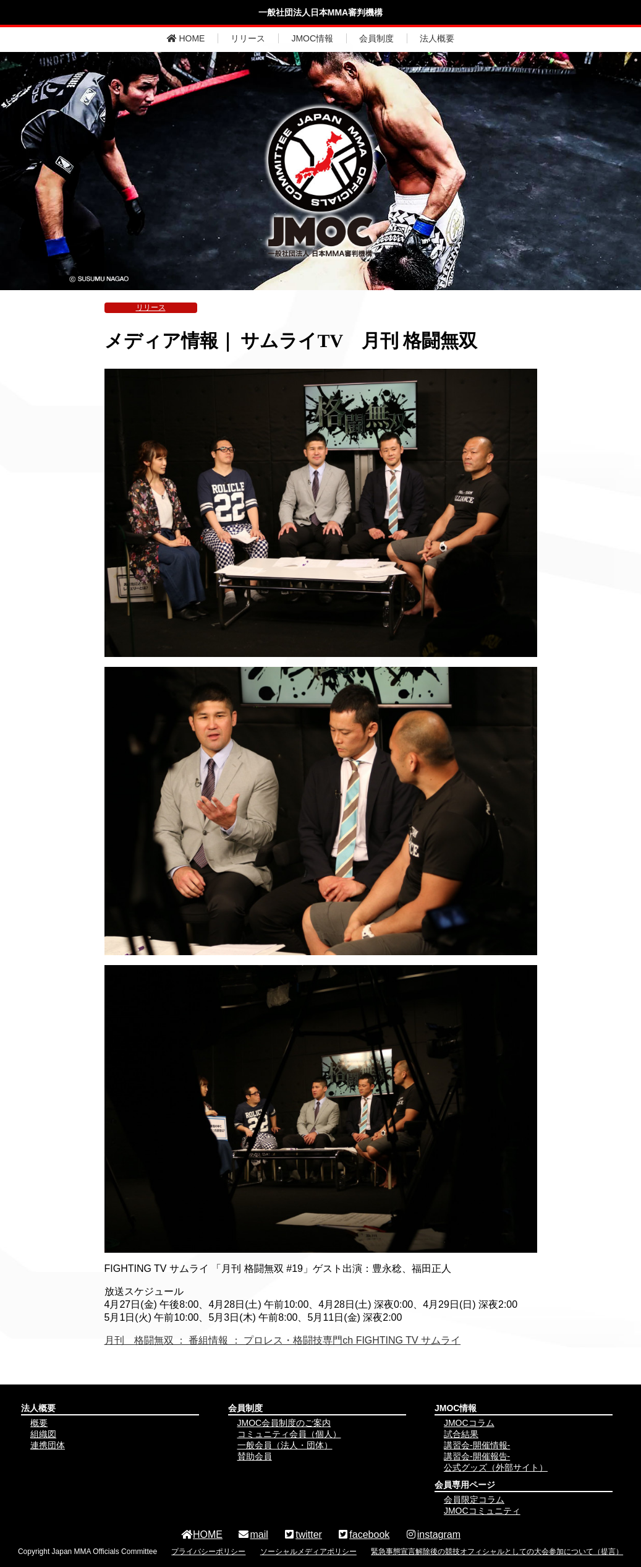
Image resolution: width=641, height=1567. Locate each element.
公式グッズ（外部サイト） (496, 1467)
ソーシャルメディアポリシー (308, 1551)
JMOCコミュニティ (482, 1511)
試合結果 (461, 1434)
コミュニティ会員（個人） (289, 1434)
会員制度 (376, 38)
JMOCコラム (469, 1423)
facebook (363, 1534)
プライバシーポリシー (208, 1551)
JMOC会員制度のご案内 (284, 1423)
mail (252, 1534)
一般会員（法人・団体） (285, 1445)
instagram (433, 1534)
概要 (39, 1423)
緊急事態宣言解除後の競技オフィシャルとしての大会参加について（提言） (497, 1551)
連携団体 (47, 1445)
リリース (248, 38)
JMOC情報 (312, 38)
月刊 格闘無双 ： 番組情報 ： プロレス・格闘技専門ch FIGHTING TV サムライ (282, 1340)
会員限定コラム (474, 1500)
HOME (186, 38)
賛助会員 (254, 1456)
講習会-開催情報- (477, 1445)
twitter (302, 1534)
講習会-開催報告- (477, 1456)
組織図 (43, 1434)
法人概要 (437, 38)
